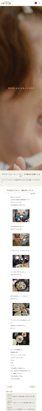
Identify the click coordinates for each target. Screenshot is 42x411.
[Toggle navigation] (39, 3)
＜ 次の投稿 (9, 387)
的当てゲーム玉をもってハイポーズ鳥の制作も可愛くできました (20, 402)
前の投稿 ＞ (32, 387)
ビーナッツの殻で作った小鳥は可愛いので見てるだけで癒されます (20, 396)
